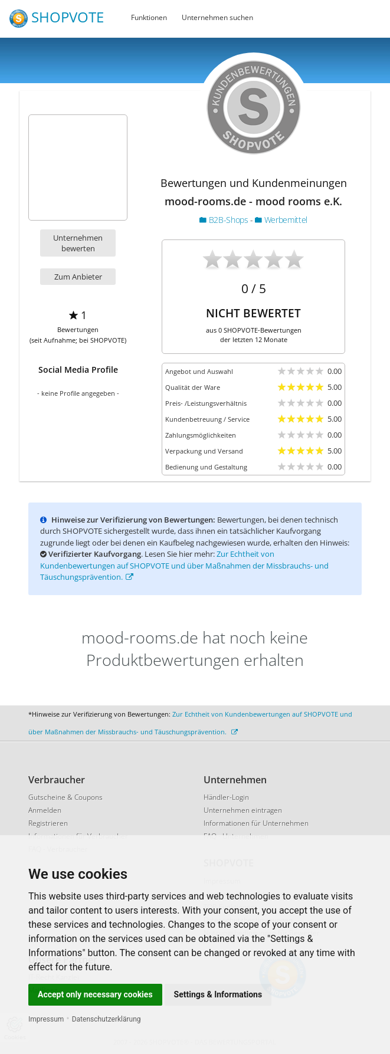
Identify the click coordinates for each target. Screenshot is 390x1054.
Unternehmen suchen (217, 17)
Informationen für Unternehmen (256, 823)
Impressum (46, 1019)
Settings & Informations (218, 994)
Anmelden (44, 810)
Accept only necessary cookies (95, 994)
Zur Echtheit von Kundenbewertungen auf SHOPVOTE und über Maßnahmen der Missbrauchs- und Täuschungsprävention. (184, 565)
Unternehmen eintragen (243, 810)
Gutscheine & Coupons (65, 797)
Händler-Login (226, 797)
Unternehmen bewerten (78, 243)
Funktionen (149, 17)
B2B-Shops (224, 219)
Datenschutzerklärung (106, 1019)
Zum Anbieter (78, 276)
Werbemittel (281, 219)
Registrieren (48, 823)
